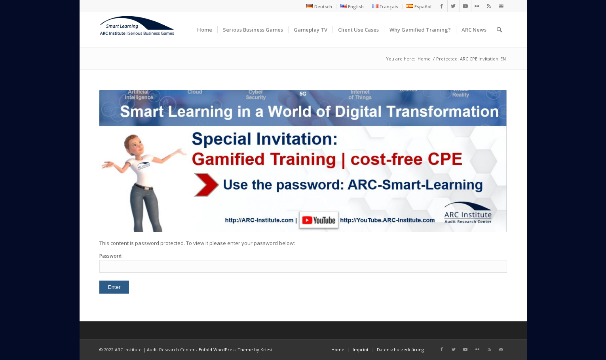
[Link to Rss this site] (489, 6)
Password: (303, 263)
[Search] (499, 29)
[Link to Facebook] (441, 6)
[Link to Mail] (501, 6)
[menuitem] (319, 6)
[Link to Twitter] (453, 6)
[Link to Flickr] (477, 6)
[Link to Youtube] (465, 6)
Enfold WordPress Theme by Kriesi (235, 349)
